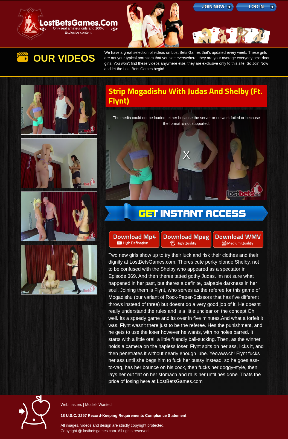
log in (256, 6)
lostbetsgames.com (99, 431)
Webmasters (71, 404)
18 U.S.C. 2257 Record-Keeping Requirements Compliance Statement (124, 415)
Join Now (213, 6)
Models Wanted (98, 404)
